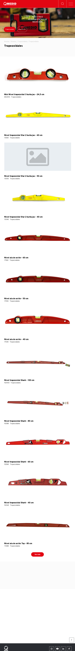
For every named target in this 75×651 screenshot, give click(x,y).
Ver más (37, 555)
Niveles (13, 42)
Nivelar (6, 42)
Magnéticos (22, 29)
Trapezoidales (9, 29)
